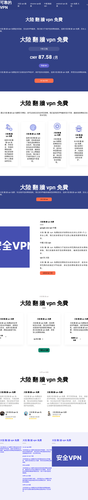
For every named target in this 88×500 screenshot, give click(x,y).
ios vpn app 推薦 (27, 447)
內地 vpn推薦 (26, 465)
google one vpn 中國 (28, 456)
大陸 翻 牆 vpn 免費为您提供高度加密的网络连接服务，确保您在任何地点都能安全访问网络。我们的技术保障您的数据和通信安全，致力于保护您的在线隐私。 (37, 470)
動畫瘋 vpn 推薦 (76, 339)
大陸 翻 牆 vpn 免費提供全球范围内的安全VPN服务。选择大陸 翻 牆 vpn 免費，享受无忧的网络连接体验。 (37, 460)
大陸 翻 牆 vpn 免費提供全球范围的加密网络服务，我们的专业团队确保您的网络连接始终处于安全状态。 (37, 489)
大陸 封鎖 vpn (44, 199)
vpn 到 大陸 (38, 339)
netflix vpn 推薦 (27, 475)
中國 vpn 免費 (44, 350)
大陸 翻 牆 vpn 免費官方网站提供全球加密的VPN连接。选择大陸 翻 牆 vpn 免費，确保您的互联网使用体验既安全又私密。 (11, 449)
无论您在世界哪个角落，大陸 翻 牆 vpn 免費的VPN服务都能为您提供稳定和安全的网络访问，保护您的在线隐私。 (37, 480)
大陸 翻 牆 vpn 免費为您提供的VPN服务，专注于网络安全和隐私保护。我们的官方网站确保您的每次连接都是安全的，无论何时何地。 (37, 451)
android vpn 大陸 (48, 273)
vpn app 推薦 (44, 80)
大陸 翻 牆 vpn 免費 (9, 440)
